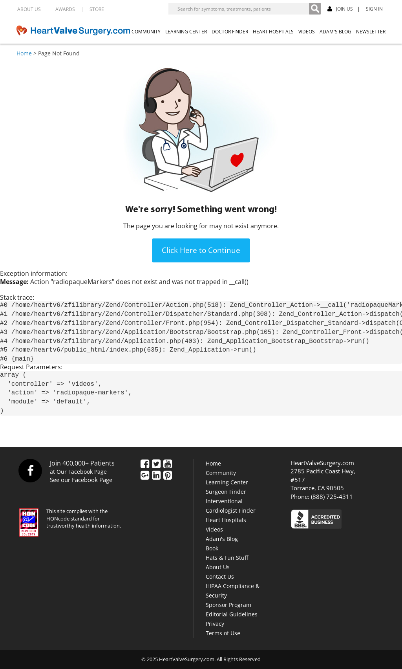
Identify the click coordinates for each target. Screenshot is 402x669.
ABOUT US (29, 9)
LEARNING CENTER (186, 32)
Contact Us (220, 576)
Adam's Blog (222, 539)
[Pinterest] (167, 475)
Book (212, 548)
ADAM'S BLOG (335, 32)
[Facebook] (145, 464)
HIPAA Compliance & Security (232, 590)
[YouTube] (167, 464)
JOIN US (340, 9)
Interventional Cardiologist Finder (231, 505)
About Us (218, 567)
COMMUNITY (146, 32)
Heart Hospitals (226, 520)
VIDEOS (306, 32)
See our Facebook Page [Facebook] (81, 480)
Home (24, 53)
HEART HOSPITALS (273, 32)
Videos (214, 529)
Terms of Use (223, 633)
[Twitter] (156, 464)
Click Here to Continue (201, 250)
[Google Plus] (145, 475)
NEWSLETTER (371, 32)
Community (221, 473)
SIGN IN (374, 9)
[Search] (315, 9)
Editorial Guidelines (232, 614)
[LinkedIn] (156, 475)
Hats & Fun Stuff (227, 557)
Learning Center (227, 482)
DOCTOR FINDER (230, 32)
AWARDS (65, 9)
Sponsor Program (228, 605)
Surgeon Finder (226, 491)
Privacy (215, 623)
